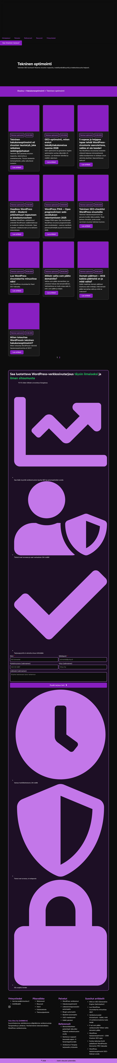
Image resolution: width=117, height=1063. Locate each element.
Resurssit (39, 38)
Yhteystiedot (51, 38)
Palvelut (17, 38)
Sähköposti (63, 656)
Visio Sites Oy (51, 1061)
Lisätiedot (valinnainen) (18, 671)
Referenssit (28, 38)
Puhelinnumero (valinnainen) (20, 663)
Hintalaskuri (6, 38)
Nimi (12, 656)
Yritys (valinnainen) (65, 663)
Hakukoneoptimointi (35, 91)
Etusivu (21, 91)
